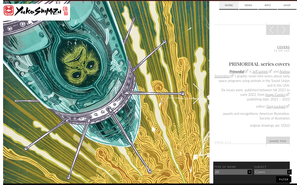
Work (229, 5)
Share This (277, 141)
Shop (287, 5)
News (248, 5)
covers (283, 47)
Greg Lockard (275, 106)
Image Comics (275, 94)
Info (268, 5)
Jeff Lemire (260, 71)
